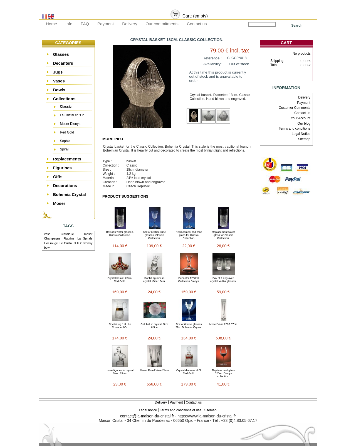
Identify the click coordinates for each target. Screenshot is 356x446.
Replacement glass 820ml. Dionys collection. (223, 373)
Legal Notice (301, 134)
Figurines (62, 167)
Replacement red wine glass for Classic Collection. (188, 235)
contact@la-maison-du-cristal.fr (147, 416)
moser (88, 234)
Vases (59, 81)
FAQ (85, 23)
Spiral (64, 149)
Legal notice (148, 410)
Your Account (300, 118)
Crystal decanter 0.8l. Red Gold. (189, 372)
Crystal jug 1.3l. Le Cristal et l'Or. (120, 325)
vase (47, 234)
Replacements (67, 159)
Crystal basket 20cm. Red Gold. (119, 279)
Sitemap (304, 139)
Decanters (63, 63)
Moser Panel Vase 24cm (154, 370)
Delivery (129, 23)
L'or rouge (51, 243)
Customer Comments (294, 108)
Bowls (59, 89)
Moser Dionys (70, 124)
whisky (87, 243)
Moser (59, 203)
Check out (295, 76)
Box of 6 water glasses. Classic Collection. (120, 233)
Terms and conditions (294, 128)
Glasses (61, 54)
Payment (105, 23)
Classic (65, 107)
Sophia (65, 141)
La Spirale (84, 238)
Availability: (212, 64)
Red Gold (67, 132)
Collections (64, 98)
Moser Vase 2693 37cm (223, 324)
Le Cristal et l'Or (72, 115)
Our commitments (161, 23)
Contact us (197, 23)
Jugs (58, 72)
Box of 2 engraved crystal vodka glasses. (223, 279)
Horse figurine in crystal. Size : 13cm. (120, 372)
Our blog (304, 123)
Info (68, 23)
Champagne (52, 238)
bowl (47, 247)
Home (51, 23)
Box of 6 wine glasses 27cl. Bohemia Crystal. (188, 325)
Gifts (57, 176)
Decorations (65, 185)
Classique (67, 234)
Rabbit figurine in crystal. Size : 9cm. (154, 279)
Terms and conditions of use (180, 410)
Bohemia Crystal (69, 194)
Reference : (212, 58)
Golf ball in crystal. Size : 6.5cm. (154, 325)
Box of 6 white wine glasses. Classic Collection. (154, 235)
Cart (286, 43)
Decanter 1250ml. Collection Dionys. (189, 279)
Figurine (68, 238)
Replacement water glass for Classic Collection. (223, 235)
